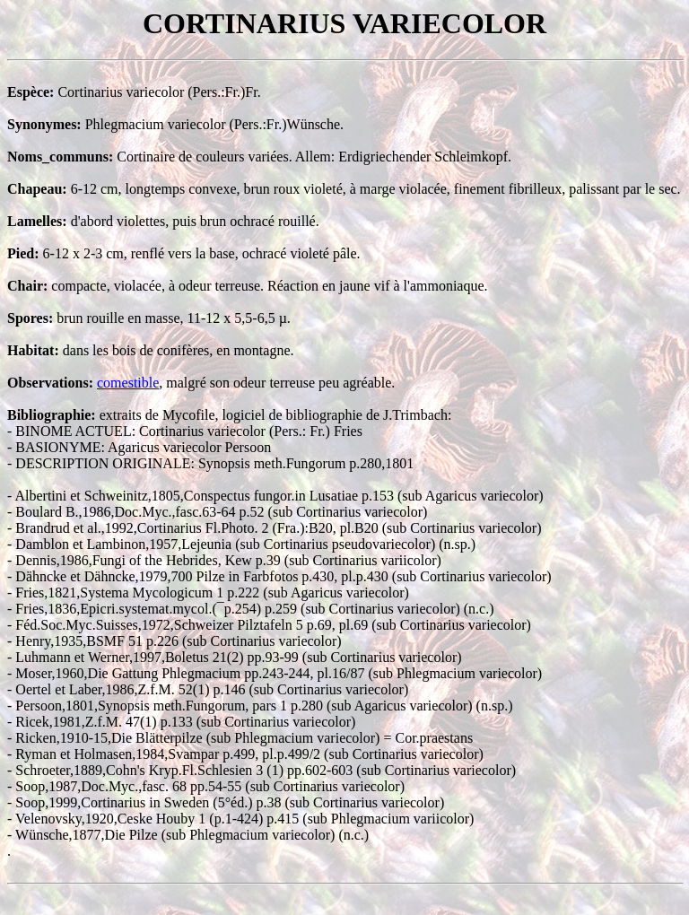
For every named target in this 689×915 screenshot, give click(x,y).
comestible (128, 382)
